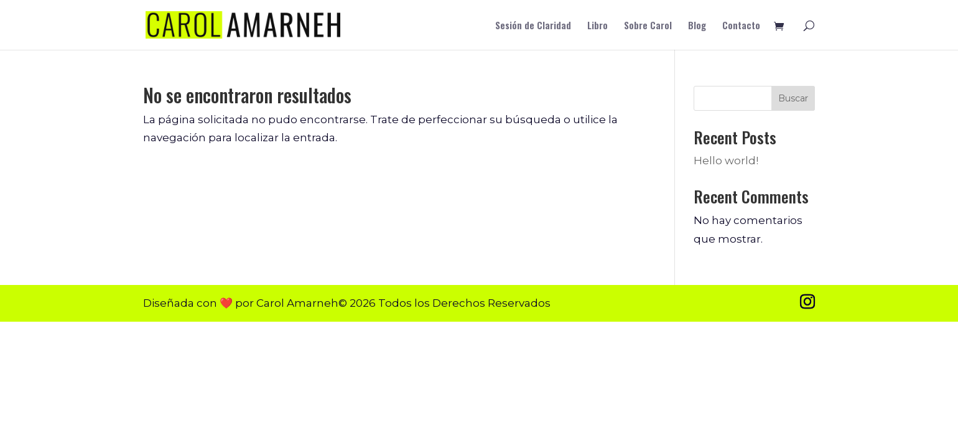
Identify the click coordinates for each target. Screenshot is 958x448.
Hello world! (726, 160)
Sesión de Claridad (533, 26)
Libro (597, 26)
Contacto (741, 26)
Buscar (793, 98)
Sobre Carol (648, 26)
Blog (697, 26)
